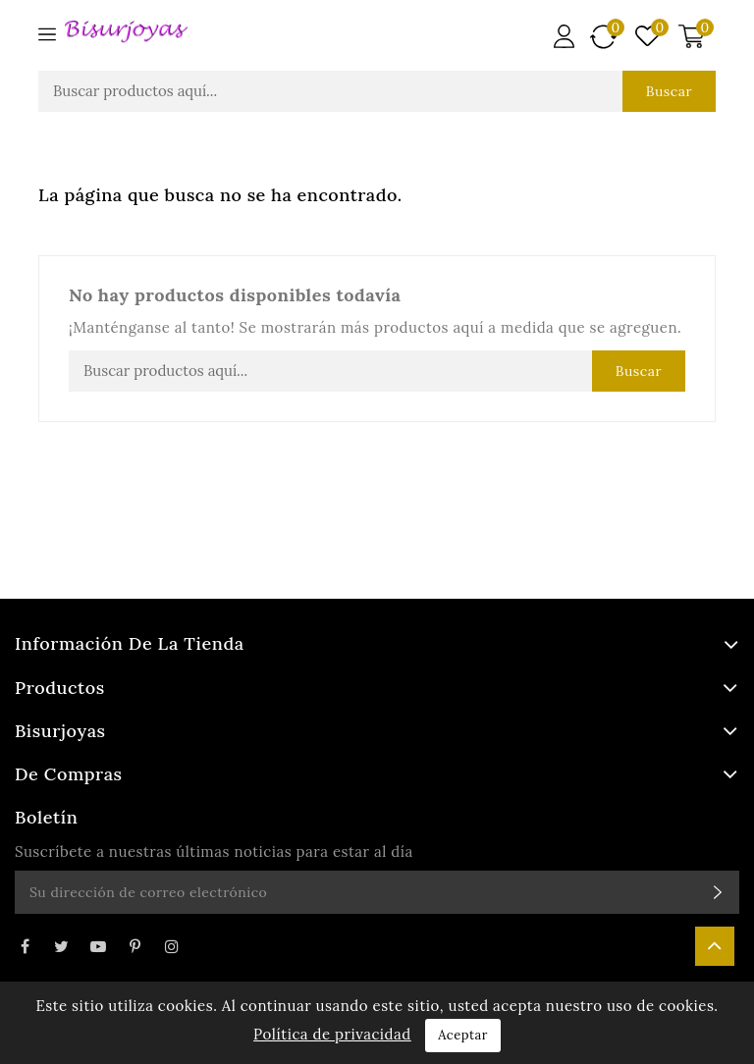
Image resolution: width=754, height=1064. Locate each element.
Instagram (172, 946)
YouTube (98, 946)
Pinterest (134, 946)
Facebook (24, 946)
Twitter (61, 946)
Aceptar (463, 1035)
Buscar (669, 91)
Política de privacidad (332, 1034)
